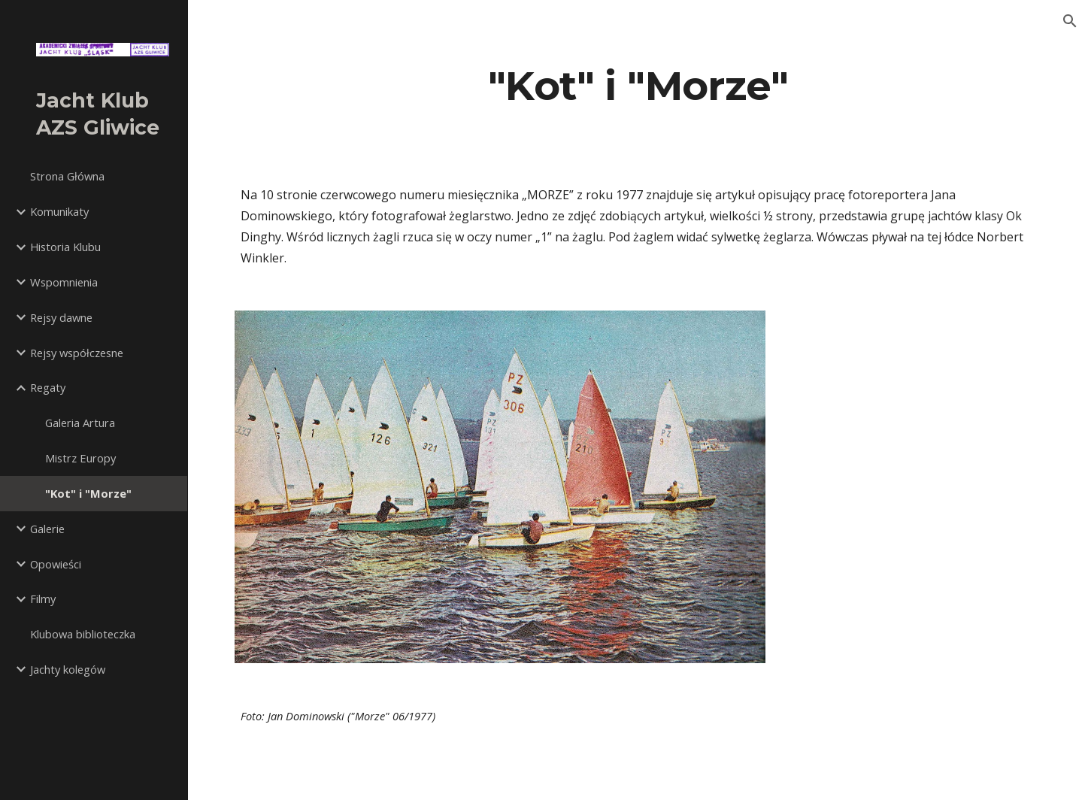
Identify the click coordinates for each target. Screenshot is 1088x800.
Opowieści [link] (55, 563)
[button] (1070, 21)
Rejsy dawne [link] (61, 317)
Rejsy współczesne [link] (76, 352)
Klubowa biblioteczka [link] (82, 633)
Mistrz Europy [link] (80, 457)
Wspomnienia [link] (64, 281)
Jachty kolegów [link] (67, 669)
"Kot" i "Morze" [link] (88, 493)
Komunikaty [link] (59, 211)
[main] (638, 85)
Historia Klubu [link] (65, 246)
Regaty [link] (47, 387)
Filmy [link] (43, 598)
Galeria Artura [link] (80, 422)
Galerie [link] (47, 528)
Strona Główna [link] (67, 175)
